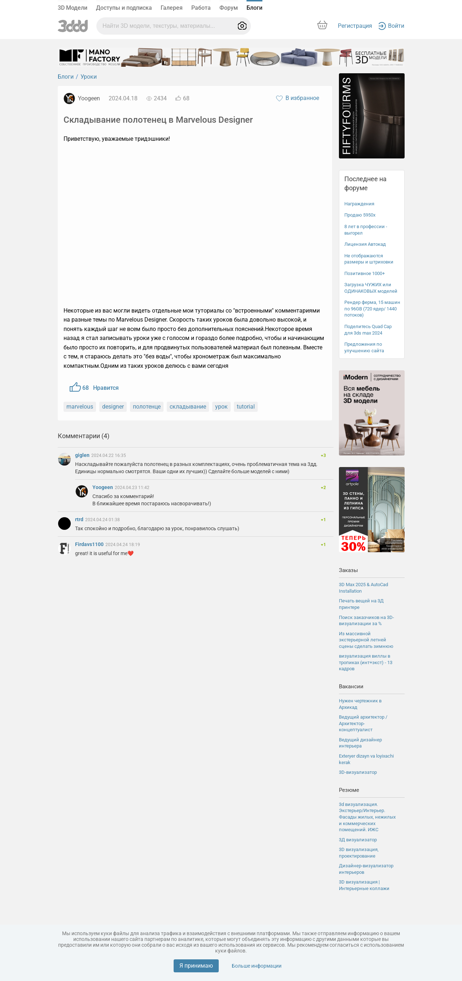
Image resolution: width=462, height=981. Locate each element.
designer (113, 406)
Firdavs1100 (90, 544)
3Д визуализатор (358, 839)
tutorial (246, 406)
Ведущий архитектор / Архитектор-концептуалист (363, 723)
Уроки (88, 76)
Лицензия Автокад (365, 244)
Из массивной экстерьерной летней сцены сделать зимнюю (366, 640)
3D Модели (72, 7)
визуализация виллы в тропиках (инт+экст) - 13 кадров (365, 662)
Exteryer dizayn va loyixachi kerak (366, 759)
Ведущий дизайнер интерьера (360, 743)
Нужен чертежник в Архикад (360, 704)
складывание (188, 406)
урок (221, 406)
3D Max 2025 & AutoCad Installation (363, 588)
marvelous (79, 406)
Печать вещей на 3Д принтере (361, 604)
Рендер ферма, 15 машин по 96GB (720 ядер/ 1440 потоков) (372, 309)
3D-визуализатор (358, 772)
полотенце (147, 406)
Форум (228, 7)
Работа (201, 7)
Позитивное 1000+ (364, 273)
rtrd (79, 519)
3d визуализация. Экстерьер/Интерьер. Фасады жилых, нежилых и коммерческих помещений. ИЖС (367, 817)
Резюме (349, 790)
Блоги (254, 7)
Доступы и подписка (124, 7)
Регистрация (355, 25)
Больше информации (257, 966)
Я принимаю (196, 965)
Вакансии (351, 686)
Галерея (172, 7)
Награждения (359, 203)
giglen (83, 455)
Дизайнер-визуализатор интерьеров (366, 869)
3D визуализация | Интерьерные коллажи (364, 885)
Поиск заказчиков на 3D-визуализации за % (366, 621)
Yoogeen (89, 98)
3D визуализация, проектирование (359, 853)
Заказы (348, 570)
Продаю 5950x (359, 215)
